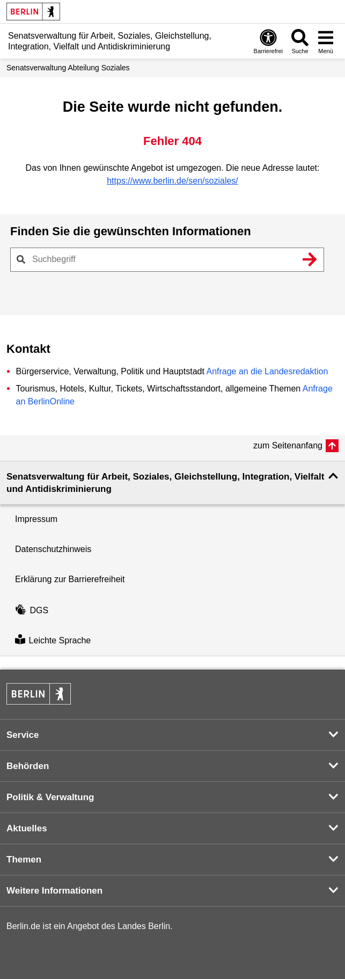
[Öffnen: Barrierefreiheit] (268, 41)
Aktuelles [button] (26, 828)
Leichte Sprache (53, 640)
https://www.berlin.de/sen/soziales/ (172, 180)
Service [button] (22, 735)
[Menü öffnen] (326, 41)
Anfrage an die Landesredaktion (267, 371)
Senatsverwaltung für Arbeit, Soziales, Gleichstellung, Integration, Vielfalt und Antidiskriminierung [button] (165, 483)
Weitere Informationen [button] (54, 891)
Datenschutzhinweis (53, 549)
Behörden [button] (27, 766)
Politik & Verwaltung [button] (50, 797)
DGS (31, 610)
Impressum (36, 519)
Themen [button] (23, 859)
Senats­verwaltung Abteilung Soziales (68, 67)
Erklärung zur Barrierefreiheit (70, 579)
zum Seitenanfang (287, 445)
